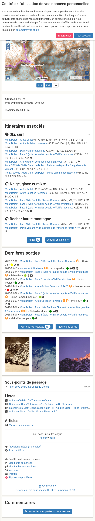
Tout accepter (83, 35)
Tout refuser (64, 35)
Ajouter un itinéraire (58, 239)
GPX (40, 85)
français (43, 437)
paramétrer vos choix (27, 29)
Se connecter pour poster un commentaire (47, 511)
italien (52, 437)
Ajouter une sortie (67, 326)
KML (48, 85)
